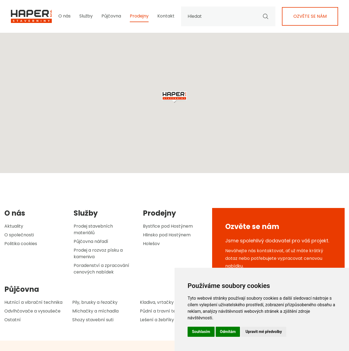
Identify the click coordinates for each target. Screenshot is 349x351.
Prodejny (139, 16)
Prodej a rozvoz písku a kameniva (98, 253)
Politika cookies (20, 243)
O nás (64, 16)
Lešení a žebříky (157, 320)
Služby (86, 16)
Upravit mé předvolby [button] (263, 331)
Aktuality (13, 226)
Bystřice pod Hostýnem (168, 226)
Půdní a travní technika (165, 311)
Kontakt (165, 16)
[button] (174, 97)
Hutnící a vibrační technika (33, 302)
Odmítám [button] (228, 331)
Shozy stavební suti (92, 320)
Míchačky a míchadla (95, 311)
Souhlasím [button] (201, 331)
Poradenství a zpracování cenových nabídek (101, 268)
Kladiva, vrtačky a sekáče (167, 302)
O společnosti (19, 235)
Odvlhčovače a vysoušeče (32, 311)
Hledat (228, 16)
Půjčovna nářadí (91, 241)
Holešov (151, 243)
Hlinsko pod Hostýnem (167, 235)
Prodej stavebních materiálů (93, 229)
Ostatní (12, 320)
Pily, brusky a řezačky (95, 302)
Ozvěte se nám (310, 16)
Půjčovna (111, 16)
